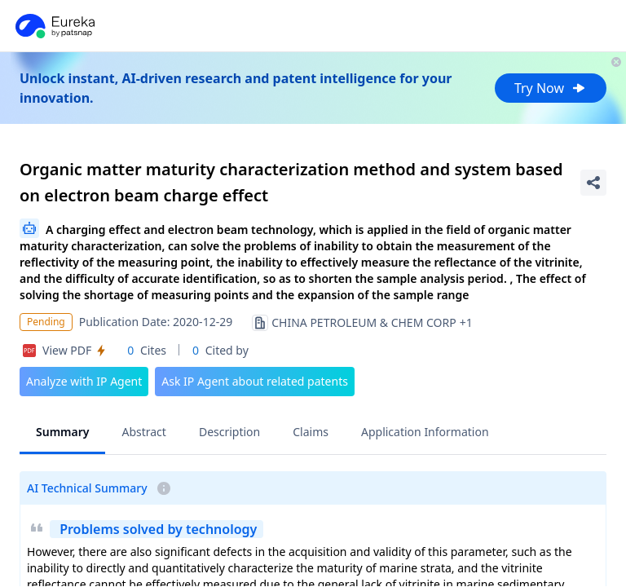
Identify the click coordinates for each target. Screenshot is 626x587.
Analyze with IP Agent (84, 381)
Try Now (550, 88)
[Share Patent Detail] (593, 183)
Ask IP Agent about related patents (254, 381)
